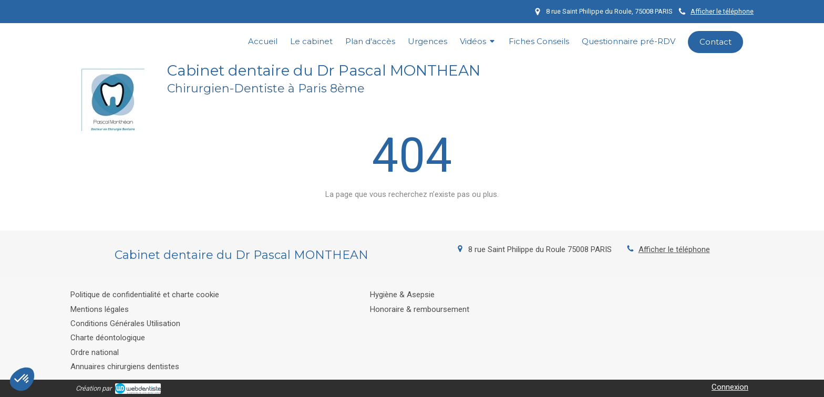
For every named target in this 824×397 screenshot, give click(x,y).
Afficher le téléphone (722, 11)
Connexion (730, 387)
